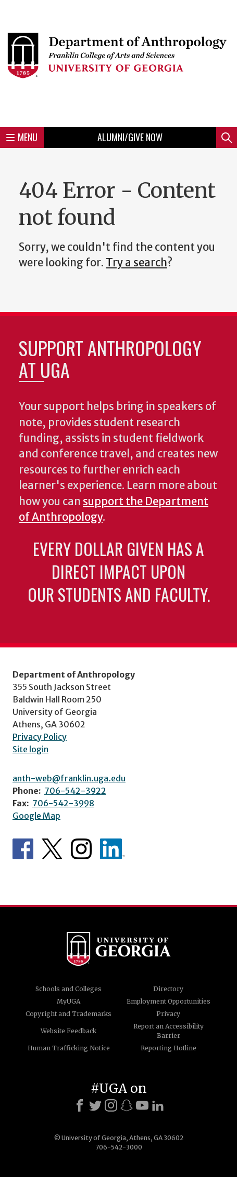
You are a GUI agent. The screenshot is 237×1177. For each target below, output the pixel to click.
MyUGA (68, 1001)
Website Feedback (68, 1031)
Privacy (168, 1014)
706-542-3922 (75, 791)
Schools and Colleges (68, 989)
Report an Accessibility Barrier (168, 1030)
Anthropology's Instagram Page (81, 848)
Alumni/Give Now (130, 137)
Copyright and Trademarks (68, 1014)
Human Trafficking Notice (69, 1048)
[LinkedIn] (158, 1105)
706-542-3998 (63, 803)
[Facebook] (79, 1105)
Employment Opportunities (168, 1001)
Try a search (136, 262)
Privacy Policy (40, 737)
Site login (30, 749)
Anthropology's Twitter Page (52, 848)
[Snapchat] (126, 1105)
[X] (95, 1105)
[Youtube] (142, 1105)
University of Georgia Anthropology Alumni (112, 848)
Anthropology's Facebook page (23, 848)
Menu (22, 137)
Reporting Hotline (168, 1048)
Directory (168, 989)
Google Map (36, 815)
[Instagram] (111, 1105)
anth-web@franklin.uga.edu (69, 778)
